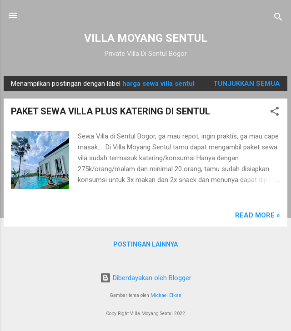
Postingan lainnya (145, 244)
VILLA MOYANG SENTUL (145, 38)
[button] (274, 113)
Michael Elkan (166, 295)
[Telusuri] (278, 18)
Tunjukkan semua (246, 83)
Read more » (257, 215)
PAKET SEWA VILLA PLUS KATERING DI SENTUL (110, 111)
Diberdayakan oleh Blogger (145, 278)
